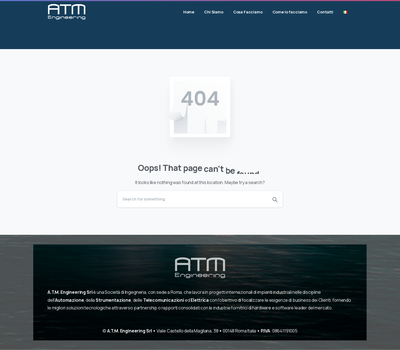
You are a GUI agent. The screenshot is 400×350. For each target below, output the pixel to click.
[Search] (193, 199)
